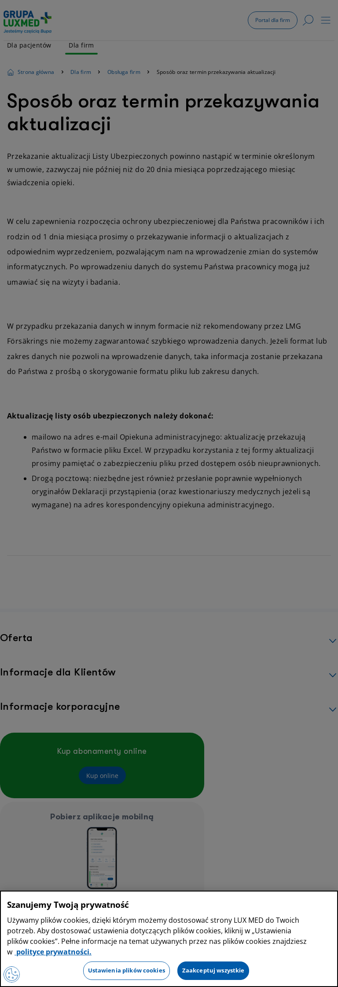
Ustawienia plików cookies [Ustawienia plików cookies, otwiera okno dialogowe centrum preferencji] (126, 970)
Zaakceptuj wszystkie (213, 970)
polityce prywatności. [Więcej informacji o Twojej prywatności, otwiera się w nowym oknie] (53, 952)
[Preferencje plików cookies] (12, 974)
